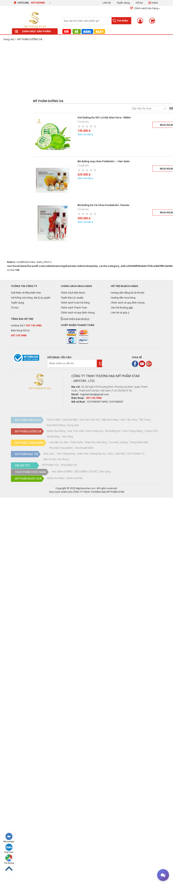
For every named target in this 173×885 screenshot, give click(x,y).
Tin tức (15, 307)
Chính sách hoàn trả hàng (75, 302)
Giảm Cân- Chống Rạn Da (91, 453)
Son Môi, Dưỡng (118, 442)
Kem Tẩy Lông (129, 419)
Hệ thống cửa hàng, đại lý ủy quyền (31, 297)
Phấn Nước (77, 442)
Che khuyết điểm (84, 447)
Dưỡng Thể (151, 430)
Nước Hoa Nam (56, 478)
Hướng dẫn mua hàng (123, 297)
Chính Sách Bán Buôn (73, 292)
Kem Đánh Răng (56, 425)
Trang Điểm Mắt (139, 442)
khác (111, 453)
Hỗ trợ (139, 2)
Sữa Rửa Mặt (69, 419)
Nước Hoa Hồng (56, 430)
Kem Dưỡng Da (94, 430)
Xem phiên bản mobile (75, 319)
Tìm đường (9, 859)
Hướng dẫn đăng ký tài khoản (127, 292)
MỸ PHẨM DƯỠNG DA (29, 39)
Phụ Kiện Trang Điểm (61, 447)
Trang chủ (8, 39)
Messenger (8, 838)
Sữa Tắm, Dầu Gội (89, 419)
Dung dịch (73, 425)
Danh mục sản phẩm (33, 31)
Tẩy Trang (144, 419)
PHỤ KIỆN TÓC (69, 464)
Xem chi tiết (84, 134)
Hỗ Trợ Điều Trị (135, 453)
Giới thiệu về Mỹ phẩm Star (26, 292)
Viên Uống (105, 471)
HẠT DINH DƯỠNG (62, 471)
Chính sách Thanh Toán (74, 307)
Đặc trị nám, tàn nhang (56, 459)
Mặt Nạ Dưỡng (110, 419)
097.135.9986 (34, 325)
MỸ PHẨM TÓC (50, 464)
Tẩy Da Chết (53, 419)
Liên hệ (107, 2)
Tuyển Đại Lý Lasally (72, 297)
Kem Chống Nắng (133, 430)
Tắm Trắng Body (65, 453)
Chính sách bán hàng (144, 8)
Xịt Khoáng (53, 436)
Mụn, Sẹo (49, 453)
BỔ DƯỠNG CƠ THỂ (86, 471)
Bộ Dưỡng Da (113, 430)
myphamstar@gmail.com (94, 394)
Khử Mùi (120, 453)
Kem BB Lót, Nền (58, 442)
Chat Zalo (9, 848)
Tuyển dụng (123, 2)
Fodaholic (83, 121)
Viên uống (67, 436)
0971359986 (38, 2)
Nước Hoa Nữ (74, 478)
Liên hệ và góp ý (120, 312)
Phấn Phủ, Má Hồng (96, 442)
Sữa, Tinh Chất (75, 430)
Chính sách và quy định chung (78, 312)
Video (153, 2)
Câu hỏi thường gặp (122, 307)
